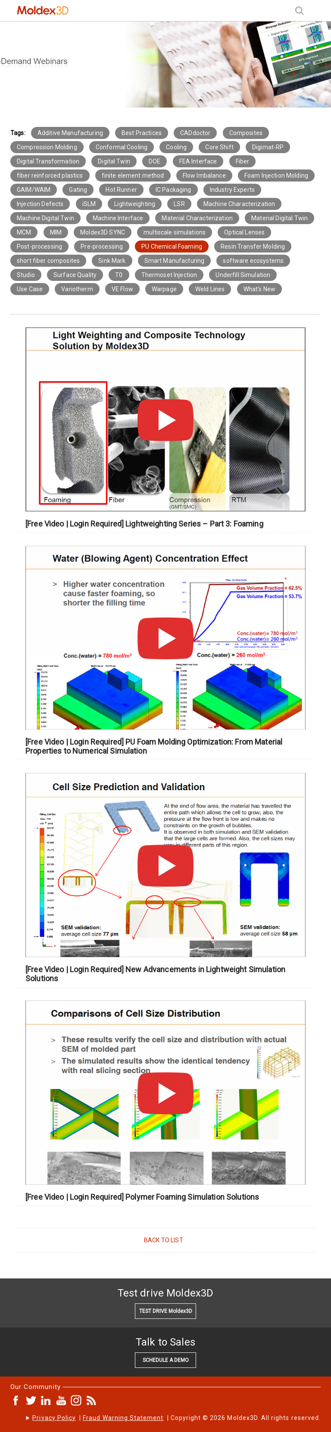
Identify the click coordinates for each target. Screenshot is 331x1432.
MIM (56, 232)
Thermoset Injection (169, 274)
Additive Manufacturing (70, 132)
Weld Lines (210, 289)
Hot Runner (121, 189)
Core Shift (219, 147)
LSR (179, 203)
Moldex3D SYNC (102, 232)
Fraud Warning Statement (123, 1417)
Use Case (30, 289)
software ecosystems (253, 260)
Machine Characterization (239, 203)
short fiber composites (48, 260)
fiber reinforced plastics (50, 175)
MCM (24, 232)
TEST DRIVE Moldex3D (165, 1311)
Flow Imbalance (204, 175)
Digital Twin (114, 161)
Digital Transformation (48, 161)
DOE (154, 161)
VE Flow (122, 289)
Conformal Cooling (121, 147)
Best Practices (142, 132)
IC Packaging (173, 189)
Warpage (164, 289)
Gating (78, 189)
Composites (245, 132)
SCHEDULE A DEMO (166, 1360)
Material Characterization (197, 218)
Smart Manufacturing (174, 260)
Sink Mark (111, 260)
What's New (259, 289)
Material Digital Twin (279, 218)
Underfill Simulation (242, 274)
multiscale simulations (175, 232)
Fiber (243, 161)
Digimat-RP (268, 147)
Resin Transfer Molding (253, 246)
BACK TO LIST (163, 1240)
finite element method (133, 175)
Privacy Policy (54, 1417)
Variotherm (77, 289)
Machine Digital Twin (45, 218)
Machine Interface (118, 218)
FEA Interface (198, 161)
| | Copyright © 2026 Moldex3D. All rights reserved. (176, 1417)
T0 (118, 274)
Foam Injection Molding (276, 175)
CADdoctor (195, 132)
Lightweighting (134, 203)
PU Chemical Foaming (171, 246)
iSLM (89, 203)
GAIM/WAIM (33, 189)
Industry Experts (232, 189)
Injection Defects (40, 203)
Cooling (176, 147)
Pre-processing (102, 246)
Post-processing (39, 246)
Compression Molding (47, 147)
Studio (26, 274)
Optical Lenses (244, 232)
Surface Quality (75, 274)
